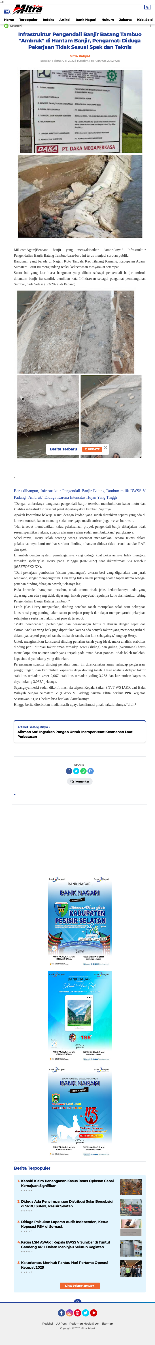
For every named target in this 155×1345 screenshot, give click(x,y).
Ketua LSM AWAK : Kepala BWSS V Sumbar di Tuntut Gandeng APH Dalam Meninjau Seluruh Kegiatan (65, 1244)
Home (9, 20)
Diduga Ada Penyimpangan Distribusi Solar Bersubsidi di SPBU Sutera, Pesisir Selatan (67, 1203)
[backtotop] (78, 1303)
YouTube (97, 1315)
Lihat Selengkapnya (79, 1285)
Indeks (48, 20)
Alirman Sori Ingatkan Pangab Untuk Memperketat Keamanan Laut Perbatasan (74, 734)
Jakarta (125, 20)
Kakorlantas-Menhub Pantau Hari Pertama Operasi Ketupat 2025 (64, 1265)
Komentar (79, 781)
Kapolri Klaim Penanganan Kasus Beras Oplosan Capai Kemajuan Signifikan (67, 1183)
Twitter (87, 1315)
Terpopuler (28, 20)
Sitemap (107, 1323)
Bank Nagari (86, 20)
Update (92, 449)
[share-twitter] (76, 771)
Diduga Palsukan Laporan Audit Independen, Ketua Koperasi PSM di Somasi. (64, 1224)
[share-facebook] (69, 771)
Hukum (108, 20)
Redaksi (47, 1323)
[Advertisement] (80, 840)
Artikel (64, 20)
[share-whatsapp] (83, 771)
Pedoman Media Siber (84, 1323)
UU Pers (61, 1323)
